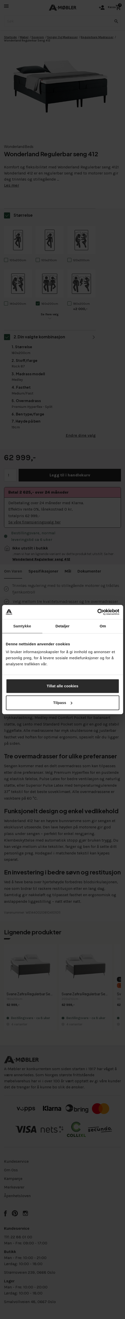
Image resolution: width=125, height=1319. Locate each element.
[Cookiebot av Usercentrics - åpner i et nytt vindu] (97, 612)
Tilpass (62, 702)
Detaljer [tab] (63, 626)
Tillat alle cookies (62, 686)
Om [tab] (103, 626)
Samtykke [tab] (22, 626)
